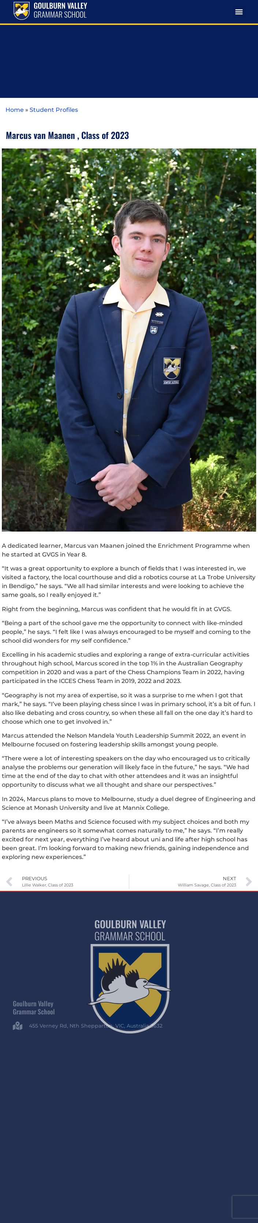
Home (14, 31)
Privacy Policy (192, 1158)
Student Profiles (54, 31)
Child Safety (222, 1158)
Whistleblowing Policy (129, 1165)
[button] (239, 12)
